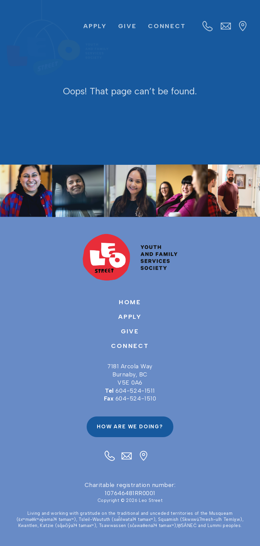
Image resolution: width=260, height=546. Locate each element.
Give (127, 27)
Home (130, 302)
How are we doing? (130, 427)
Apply (95, 27)
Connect (167, 27)
